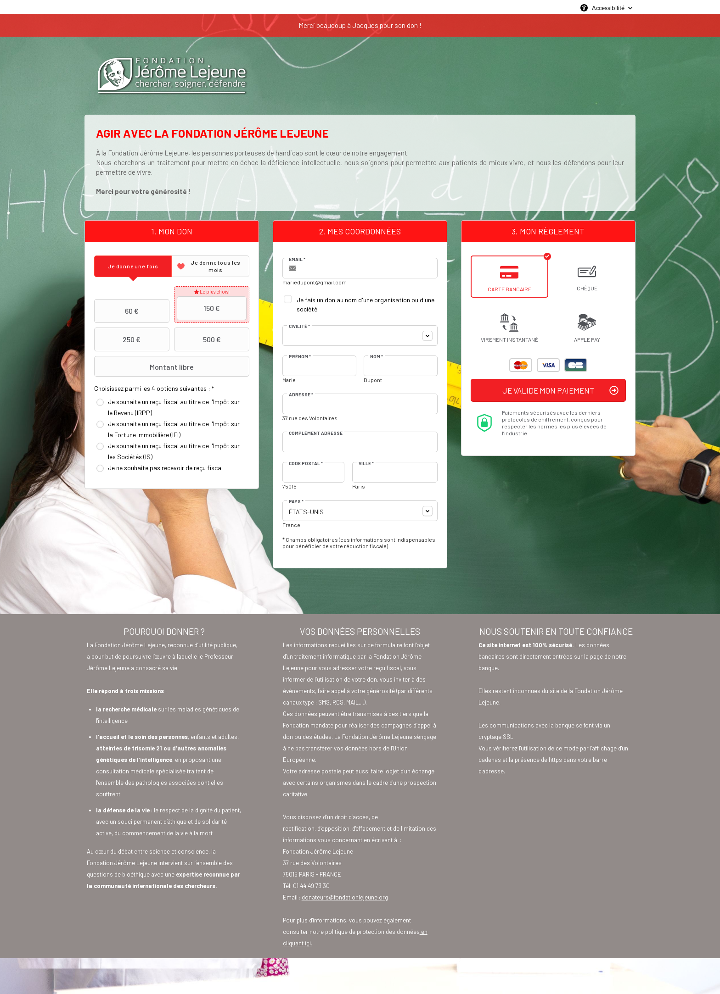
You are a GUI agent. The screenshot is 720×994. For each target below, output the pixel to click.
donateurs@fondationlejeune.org (345, 897)
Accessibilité (608, 8)
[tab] (133, 266)
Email (297, 259)
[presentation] (133, 266)
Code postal (306, 463)
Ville (366, 463)
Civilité (299, 326)
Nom (376, 356)
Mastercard (520, 365)
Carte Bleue (575, 365)
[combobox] (360, 335)
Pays (296, 501)
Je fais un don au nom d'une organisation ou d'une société (365, 304)
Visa (548, 365)
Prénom (300, 356)
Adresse (301, 394)
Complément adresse (316, 433)
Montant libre (145, 366)
